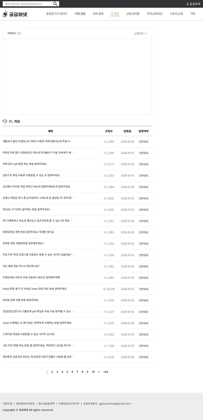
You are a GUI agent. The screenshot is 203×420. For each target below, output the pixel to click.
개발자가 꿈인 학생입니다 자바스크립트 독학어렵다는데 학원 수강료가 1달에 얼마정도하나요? (39, 141)
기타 (192, 13)
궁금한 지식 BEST (56, 13)
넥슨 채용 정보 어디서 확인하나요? (21, 266)
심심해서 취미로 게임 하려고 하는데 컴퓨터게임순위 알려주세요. (37, 186)
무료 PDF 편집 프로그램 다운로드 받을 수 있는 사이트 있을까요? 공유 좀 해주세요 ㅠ (39, 254)
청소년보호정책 (46, 403)
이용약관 (7, 403)
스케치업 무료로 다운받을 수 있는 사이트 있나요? (29, 334)
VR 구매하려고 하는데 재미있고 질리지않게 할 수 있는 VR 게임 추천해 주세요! (39, 220)
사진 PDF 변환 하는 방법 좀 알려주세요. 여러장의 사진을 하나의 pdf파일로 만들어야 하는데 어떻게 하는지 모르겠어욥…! (39, 345)
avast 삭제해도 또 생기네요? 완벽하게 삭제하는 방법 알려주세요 (37, 322)
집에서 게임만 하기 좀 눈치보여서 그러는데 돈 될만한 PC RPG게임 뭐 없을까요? (39, 197)
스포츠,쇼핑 (176, 13)
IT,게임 (115, 13)
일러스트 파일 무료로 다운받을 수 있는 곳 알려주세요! (31, 175)
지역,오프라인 (155, 13)
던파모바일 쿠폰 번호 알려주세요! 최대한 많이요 (28, 232)
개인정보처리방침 (25, 403)
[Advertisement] (175, 86)
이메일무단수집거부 (68, 403)
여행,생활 (80, 13)
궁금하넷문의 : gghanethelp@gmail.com (107, 403)
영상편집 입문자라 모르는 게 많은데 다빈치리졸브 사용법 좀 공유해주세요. (39, 356)
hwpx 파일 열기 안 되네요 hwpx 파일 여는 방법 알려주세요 (35, 288)
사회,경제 (98, 13)
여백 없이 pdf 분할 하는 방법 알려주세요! (25, 164)
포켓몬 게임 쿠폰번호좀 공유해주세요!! (23, 243)
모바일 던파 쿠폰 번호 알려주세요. (21, 300)
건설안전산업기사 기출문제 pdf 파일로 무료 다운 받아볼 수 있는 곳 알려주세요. (39, 311)
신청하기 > (140, 33)
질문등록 (193, 4)
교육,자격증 (133, 13)
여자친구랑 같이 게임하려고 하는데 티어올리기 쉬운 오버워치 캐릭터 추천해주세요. (39, 152)
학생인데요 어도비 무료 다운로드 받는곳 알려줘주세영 (31, 277)
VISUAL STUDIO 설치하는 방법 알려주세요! (26, 209)
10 (93, 372)
